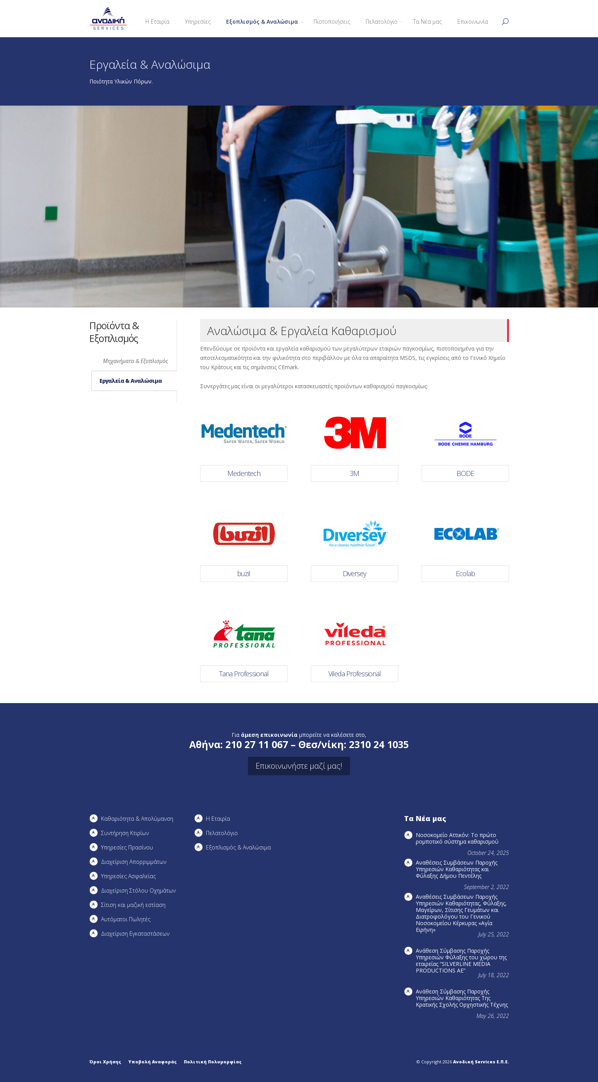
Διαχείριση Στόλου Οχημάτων (138, 890)
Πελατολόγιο (382, 21)
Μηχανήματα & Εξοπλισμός (135, 361)
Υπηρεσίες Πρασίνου (127, 847)
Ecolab (465, 573)
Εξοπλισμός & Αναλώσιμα (262, 21)
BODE (465, 473)
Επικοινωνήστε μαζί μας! (299, 766)
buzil (243, 573)
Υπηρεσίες (198, 21)
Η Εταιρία (157, 21)
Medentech (243, 473)
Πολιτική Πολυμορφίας (213, 1062)
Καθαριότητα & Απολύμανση (137, 818)
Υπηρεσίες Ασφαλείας (128, 876)
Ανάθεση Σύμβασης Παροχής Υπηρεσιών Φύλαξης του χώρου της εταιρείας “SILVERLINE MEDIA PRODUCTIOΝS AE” (461, 960)
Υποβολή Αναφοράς (152, 1062)
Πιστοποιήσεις (332, 21)
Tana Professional (243, 673)
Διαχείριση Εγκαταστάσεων (135, 933)
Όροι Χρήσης (105, 1062)
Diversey (354, 573)
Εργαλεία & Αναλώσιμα (130, 380)
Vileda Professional (354, 673)
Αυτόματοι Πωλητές (125, 919)
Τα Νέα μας (427, 21)
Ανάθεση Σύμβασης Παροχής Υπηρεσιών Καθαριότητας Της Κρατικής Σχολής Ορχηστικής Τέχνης (462, 998)
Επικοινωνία (472, 21)
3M (354, 473)
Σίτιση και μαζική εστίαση (133, 904)
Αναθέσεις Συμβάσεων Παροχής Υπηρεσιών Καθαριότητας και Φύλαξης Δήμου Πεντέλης (456, 869)
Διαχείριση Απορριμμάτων (133, 861)
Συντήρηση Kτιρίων (125, 833)
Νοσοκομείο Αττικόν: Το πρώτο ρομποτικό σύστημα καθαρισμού (457, 838)
